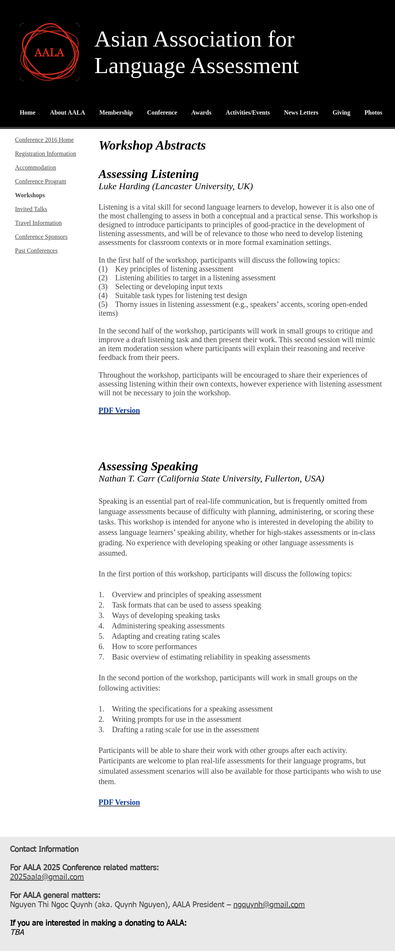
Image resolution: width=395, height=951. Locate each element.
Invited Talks (31, 209)
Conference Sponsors (41, 236)
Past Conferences (36, 250)
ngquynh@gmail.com (269, 905)
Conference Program (40, 181)
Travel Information (38, 223)
